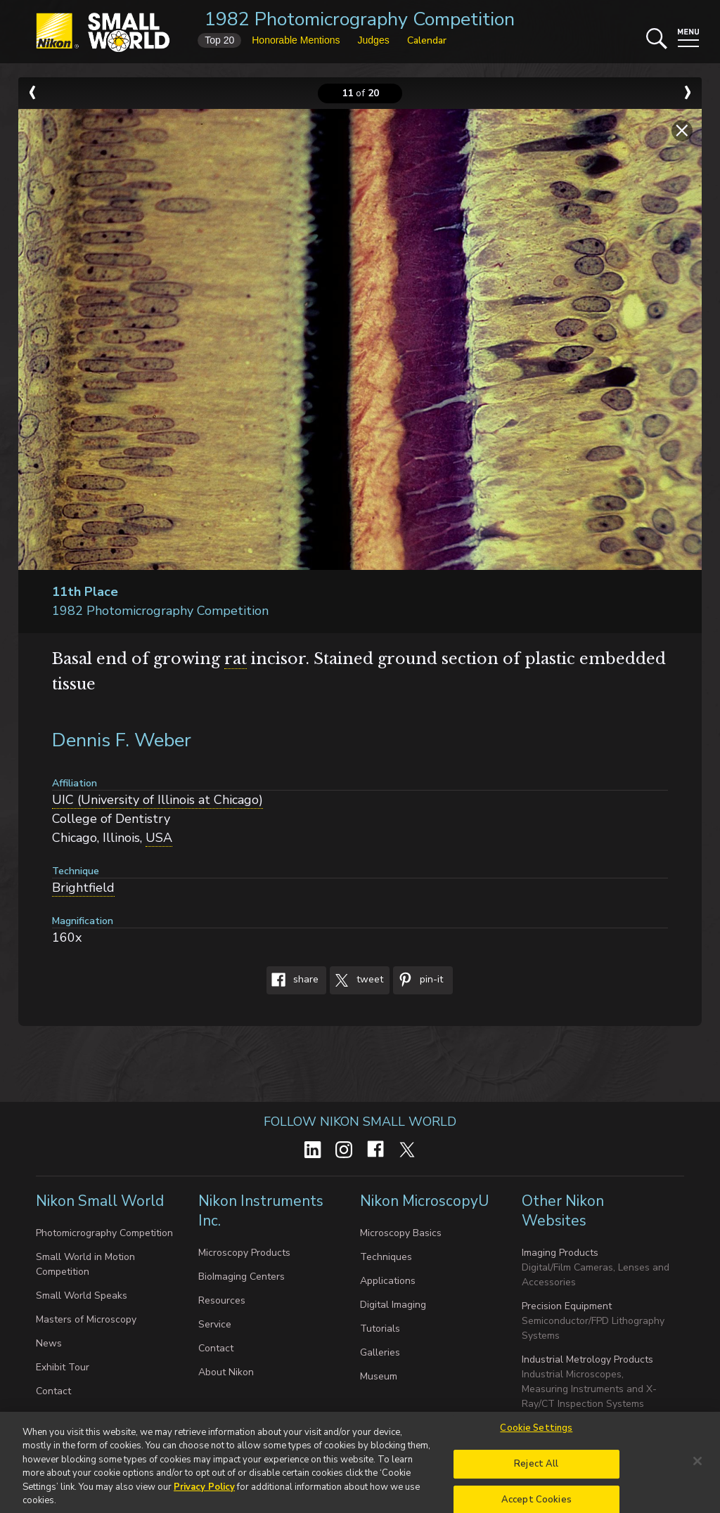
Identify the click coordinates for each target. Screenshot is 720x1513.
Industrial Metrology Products (587, 1359)
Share (292, 980)
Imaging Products (560, 1252)
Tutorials (380, 1328)
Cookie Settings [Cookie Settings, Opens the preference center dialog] (536, 1433)
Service (214, 1324)
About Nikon (226, 1372)
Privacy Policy (204, 1492)
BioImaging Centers (241, 1276)
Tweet (356, 980)
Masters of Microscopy (86, 1319)
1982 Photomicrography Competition (360, 19)
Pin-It (418, 980)
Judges (374, 40)
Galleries (380, 1352)
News (49, 1343)
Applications (388, 1280)
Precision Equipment (567, 1306)
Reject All (536, 1469)
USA (159, 837)
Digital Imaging (393, 1304)
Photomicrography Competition (104, 1233)
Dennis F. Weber (121, 740)
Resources (221, 1300)
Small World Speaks (81, 1295)
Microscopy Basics (401, 1233)
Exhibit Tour (62, 1367)
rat (235, 658)
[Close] (697, 1466)
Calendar (426, 40)
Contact (53, 1391)
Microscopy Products (244, 1252)
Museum (378, 1376)
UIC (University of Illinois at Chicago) (157, 799)
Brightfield (83, 887)
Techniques (386, 1257)
